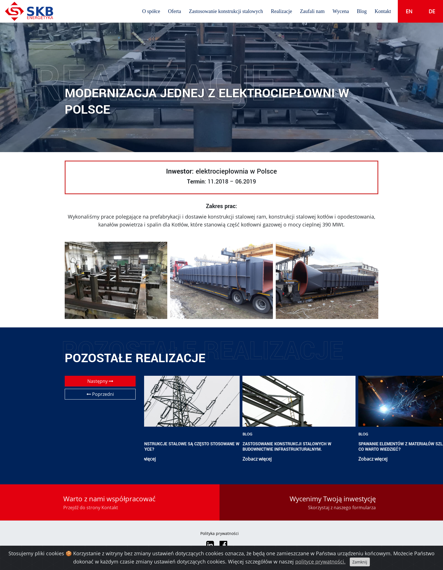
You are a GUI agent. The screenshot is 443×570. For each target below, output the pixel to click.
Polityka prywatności (219, 533)
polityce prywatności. (320, 561)
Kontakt (383, 11)
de (432, 11)
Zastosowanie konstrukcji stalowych (226, 11)
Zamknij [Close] (359, 562)
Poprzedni (100, 394)
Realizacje (281, 11)
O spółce (151, 11)
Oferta (174, 11)
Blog (362, 11)
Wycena (341, 11)
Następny (100, 381)
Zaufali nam (312, 11)
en (409, 11)
